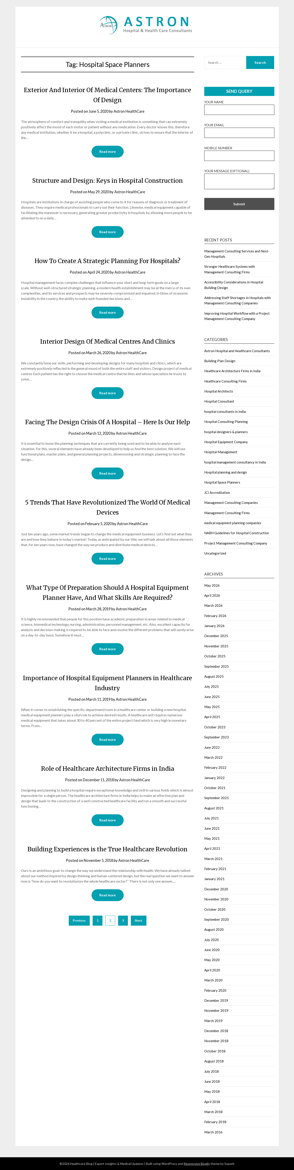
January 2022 (214, 778)
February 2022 (215, 767)
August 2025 (214, 676)
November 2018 (216, 1041)
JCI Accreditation (217, 492)
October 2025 (214, 656)
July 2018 (211, 1071)
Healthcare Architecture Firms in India (232, 371)
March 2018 (213, 1112)
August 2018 (214, 1061)
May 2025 (212, 707)
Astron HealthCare (130, 111)
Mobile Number (239, 152)
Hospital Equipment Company (226, 442)
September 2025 (216, 666)
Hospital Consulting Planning (226, 422)
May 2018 (212, 1091)
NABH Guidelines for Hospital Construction (236, 533)
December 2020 (216, 889)
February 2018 (215, 1122)
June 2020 (212, 950)
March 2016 (213, 1132)
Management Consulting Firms (227, 513)
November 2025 (216, 646)
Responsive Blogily (197, 1164)
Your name (239, 106)
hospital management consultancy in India (235, 462)
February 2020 (215, 990)
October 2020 (214, 909)
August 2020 (214, 929)
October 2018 (214, 1051)
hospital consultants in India (225, 411)
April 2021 (212, 848)
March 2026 (213, 605)
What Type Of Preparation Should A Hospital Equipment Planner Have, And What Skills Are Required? (107, 608)
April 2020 (212, 970)
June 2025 (212, 697)
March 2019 (213, 1021)
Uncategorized (215, 553)
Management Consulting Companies (231, 503)
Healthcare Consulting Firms (225, 381)
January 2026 (214, 626)
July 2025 (211, 686)
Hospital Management (220, 452)
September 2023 (216, 737)
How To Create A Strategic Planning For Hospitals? (107, 261)
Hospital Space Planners (222, 482)
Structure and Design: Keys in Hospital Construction (107, 180)
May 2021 (212, 838)
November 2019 (216, 1010)
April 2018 (212, 1102)
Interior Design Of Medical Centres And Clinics (107, 342)
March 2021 (213, 859)
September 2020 (216, 919)
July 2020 (211, 940)
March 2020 (213, 980)
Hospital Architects (218, 391)
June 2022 (212, 747)
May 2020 (212, 960)
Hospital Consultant (219, 401)
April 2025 (212, 717)
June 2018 (212, 1081)
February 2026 (215, 616)
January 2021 (214, 879)
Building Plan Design (219, 361)
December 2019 (216, 1000)
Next (138, 953)
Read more (107, 152)
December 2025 (216, 636)
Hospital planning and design (225, 472)
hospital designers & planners (226, 432)
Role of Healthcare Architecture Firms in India (107, 790)
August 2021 (214, 808)
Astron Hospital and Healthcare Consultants (237, 351)
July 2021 (211, 818)
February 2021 (215, 869)
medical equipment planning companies (232, 523)
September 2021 (216, 798)
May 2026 (212, 585)
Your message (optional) (239, 179)
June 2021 (212, 828)
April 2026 (212, 595)
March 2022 (213, 757)
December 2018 (216, 1031)
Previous (79, 953)
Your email (239, 129)
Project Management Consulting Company (235, 543)
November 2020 (216, 899)
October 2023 (214, 727)
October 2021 (214, 788)
